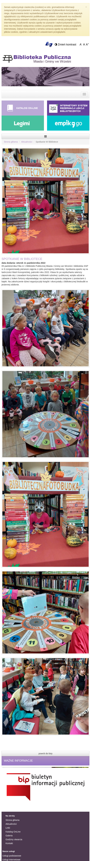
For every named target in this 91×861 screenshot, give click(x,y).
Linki (8, 828)
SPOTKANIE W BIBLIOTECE (22, 259)
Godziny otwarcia (14, 839)
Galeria (9, 835)
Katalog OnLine (13, 831)
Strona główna (11, 142)
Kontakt (9, 843)
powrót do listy (45, 753)
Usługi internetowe (11, 859)
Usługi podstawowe (11, 855)
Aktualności (26, 142)
